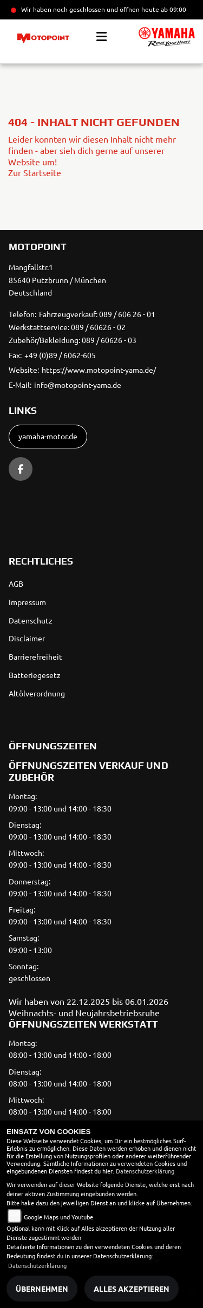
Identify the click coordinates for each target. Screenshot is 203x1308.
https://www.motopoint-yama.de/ (99, 369)
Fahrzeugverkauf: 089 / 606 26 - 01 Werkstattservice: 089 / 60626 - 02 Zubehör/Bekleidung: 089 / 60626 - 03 (82, 327)
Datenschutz (31, 620)
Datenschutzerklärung (145, 1170)
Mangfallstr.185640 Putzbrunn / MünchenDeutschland (57, 280)
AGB (16, 583)
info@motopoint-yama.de (77, 385)
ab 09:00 (172, 9)
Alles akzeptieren (131, 1288)
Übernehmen (42, 1288)
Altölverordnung (37, 693)
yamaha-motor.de (47, 436)
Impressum (27, 602)
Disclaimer (27, 638)
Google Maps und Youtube (58, 1216)
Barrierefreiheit (35, 656)
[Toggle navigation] (101, 37)
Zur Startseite (34, 172)
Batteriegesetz (35, 675)
